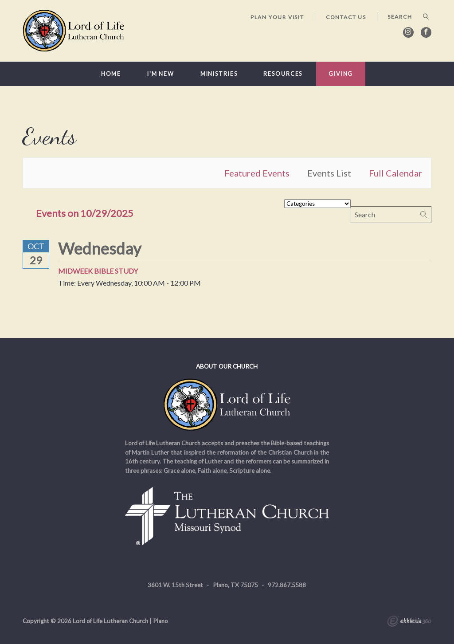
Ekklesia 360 (409, 622)
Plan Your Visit (277, 17)
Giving (341, 74)
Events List (329, 173)
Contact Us (346, 17)
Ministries (219, 74)
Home (111, 74)
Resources (282, 74)
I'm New (160, 74)
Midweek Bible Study (98, 271)
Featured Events (257, 173)
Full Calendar (395, 173)
